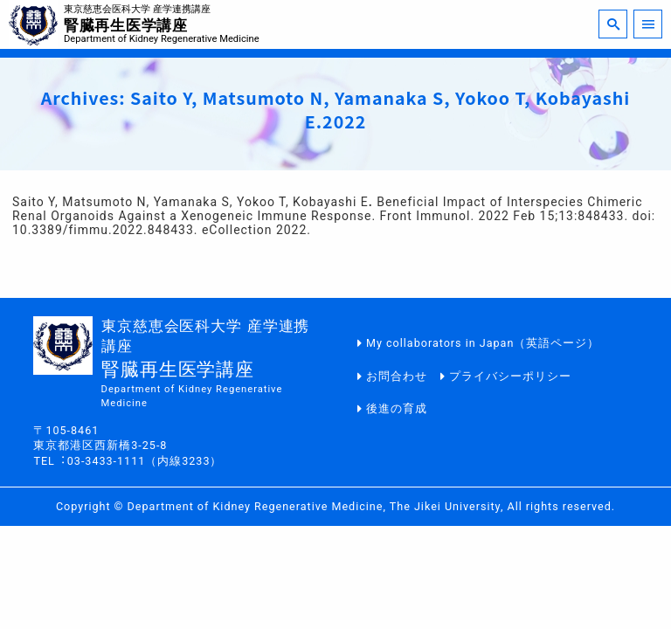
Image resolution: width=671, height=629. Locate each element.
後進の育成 (396, 408)
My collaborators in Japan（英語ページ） (482, 342)
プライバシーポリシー (510, 376)
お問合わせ (396, 376)
